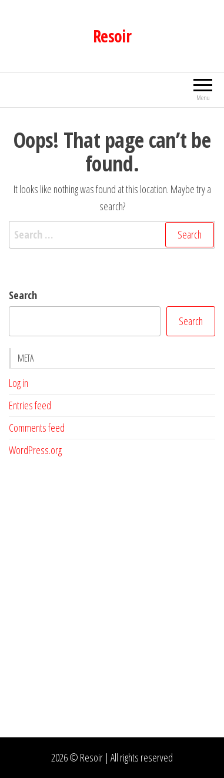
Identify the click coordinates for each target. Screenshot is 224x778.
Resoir (112, 36)
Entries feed (30, 405)
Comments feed (37, 428)
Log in (18, 383)
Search (23, 295)
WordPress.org (35, 450)
